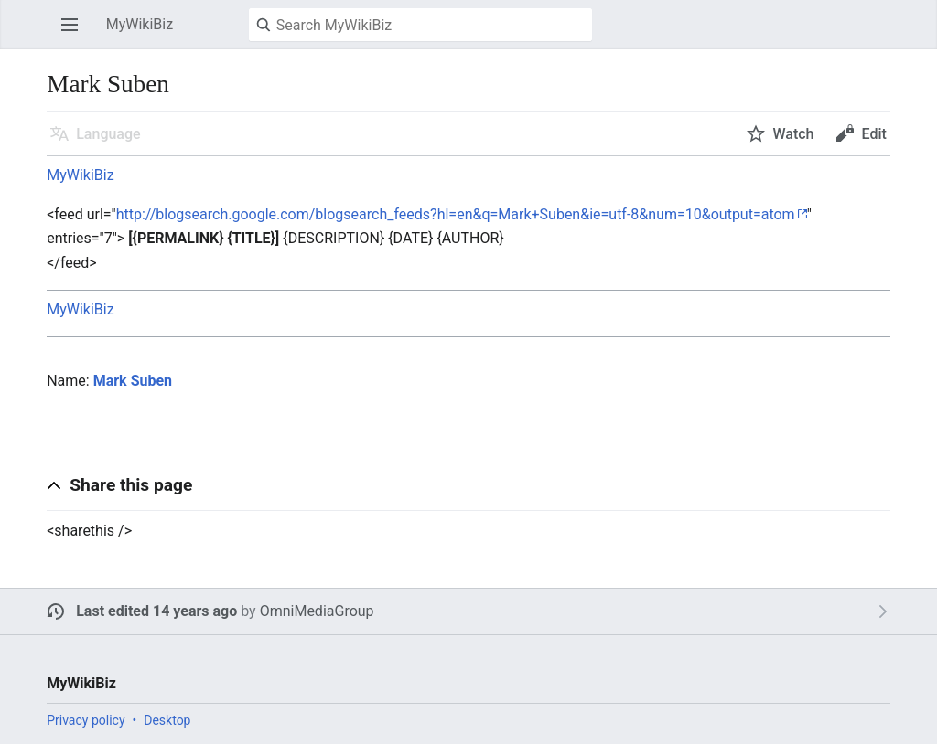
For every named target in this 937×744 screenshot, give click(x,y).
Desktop (167, 720)
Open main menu (75, 33)
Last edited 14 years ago (156, 611)
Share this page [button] (131, 484)
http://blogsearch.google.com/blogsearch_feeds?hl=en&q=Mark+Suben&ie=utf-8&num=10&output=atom (455, 214)
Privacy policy (85, 720)
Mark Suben (132, 380)
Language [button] (108, 134)
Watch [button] (792, 134)
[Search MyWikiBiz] (420, 24)
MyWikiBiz (80, 175)
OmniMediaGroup (317, 611)
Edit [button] (873, 134)
